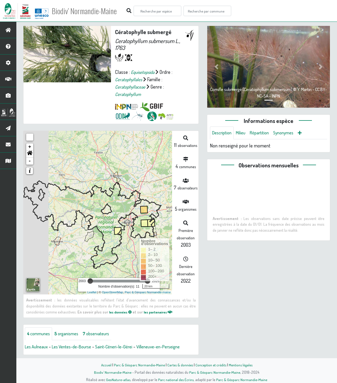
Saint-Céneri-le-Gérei (123, 347)
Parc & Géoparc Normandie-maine (148, 292)
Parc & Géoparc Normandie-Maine (137, 364)
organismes (70, 334)
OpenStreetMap (112, 292)
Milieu (243, 133)
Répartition (264, 133)
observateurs (103, 334)
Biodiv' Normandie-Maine (89, 10)
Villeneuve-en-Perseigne (172, 347)
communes (40, 334)
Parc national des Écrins (176, 379)
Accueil (103, 364)
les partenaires (163, 311)
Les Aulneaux (38, 347)
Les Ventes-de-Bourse (77, 347)
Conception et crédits (211, 364)
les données (122, 311)
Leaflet (92, 292)
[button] (29, 154)
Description (223, 133)
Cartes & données (179, 364)
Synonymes (290, 133)
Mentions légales (242, 364)
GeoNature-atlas (117, 379)
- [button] (29, 161)
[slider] (90, 281)
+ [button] (29, 147)
